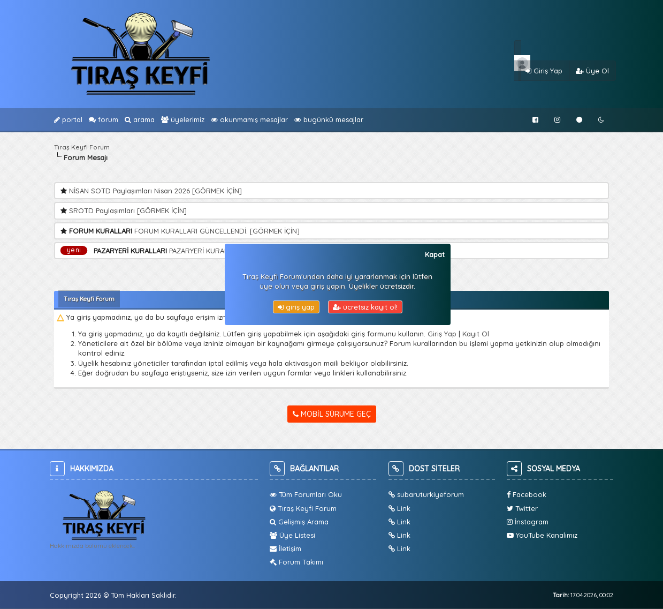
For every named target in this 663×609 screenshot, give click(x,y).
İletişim (285, 548)
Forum (103, 119)
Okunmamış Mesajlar (249, 119)
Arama (140, 119)
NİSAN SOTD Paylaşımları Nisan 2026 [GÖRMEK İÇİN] (155, 190)
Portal (68, 119)
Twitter (522, 508)
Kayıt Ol (475, 333)
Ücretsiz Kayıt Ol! (365, 307)
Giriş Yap (543, 70)
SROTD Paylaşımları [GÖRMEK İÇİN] (128, 210)
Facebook (526, 494)
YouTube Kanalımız (542, 535)
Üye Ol (592, 70)
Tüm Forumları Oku (306, 494)
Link (399, 508)
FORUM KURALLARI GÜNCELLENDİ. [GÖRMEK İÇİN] (217, 231)
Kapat (435, 254)
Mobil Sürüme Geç (332, 414)
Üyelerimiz (182, 119)
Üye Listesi (292, 535)
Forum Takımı (296, 562)
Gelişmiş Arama (299, 521)
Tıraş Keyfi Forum (82, 147)
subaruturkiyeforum (426, 494)
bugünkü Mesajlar (328, 119)
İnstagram (527, 521)
